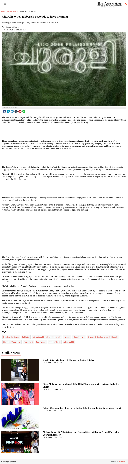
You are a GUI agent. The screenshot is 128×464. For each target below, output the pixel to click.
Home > (4, 11)
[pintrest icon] (20, 111)
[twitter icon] (8, 111)
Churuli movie (79, 337)
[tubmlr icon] (16, 111)
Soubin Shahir (55, 342)
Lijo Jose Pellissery (11, 337)
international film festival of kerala (47, 337)
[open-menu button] (5, 3)
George (67, 337)
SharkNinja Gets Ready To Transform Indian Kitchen (68, 360)
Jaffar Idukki (69, 342)
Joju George (41, 342)
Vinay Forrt (28, 342)
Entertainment (13, 11)
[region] (64, 131)
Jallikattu (26, 337)
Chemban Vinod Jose (12, 342)
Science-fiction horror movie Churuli (103, 337)
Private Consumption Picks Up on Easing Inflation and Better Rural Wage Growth (82, 408)
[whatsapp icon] (24, 111)
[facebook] (5, 111)
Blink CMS (122, 461)
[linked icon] (12, 111)
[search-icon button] (125, 4)
